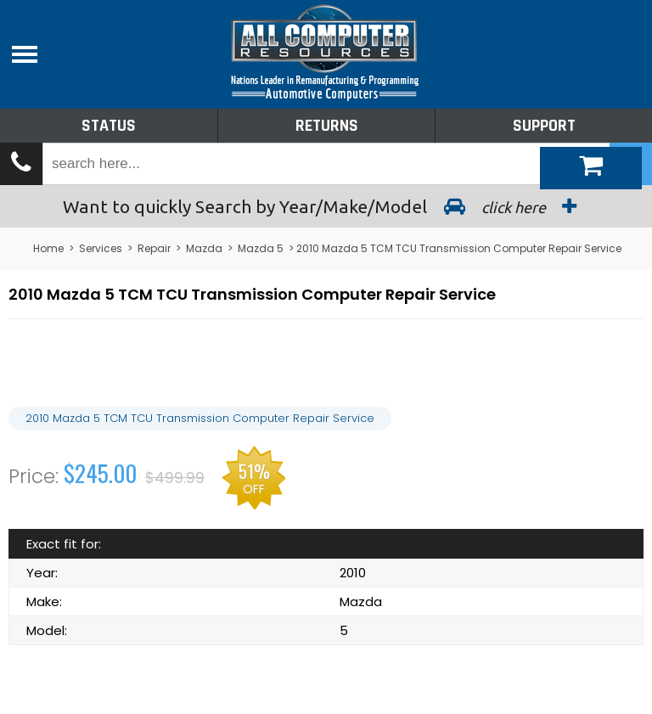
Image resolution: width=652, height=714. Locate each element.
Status (109, 126)
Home (48, 248)
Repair (154, 248)
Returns (326, 126)
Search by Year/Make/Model (326, 206)
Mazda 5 (261, 248)
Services (100, 248)
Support (544, 126)
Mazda (204, 248)
